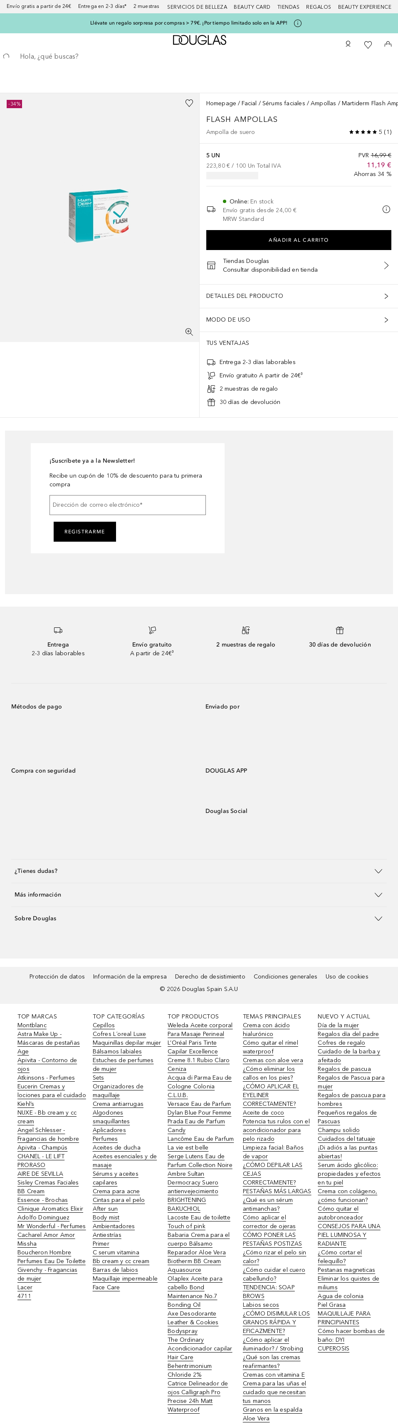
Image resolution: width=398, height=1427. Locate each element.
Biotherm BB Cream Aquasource (194, 1265)
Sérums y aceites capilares (115, 1178)
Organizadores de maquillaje (118, 1091)
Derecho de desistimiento (210, 976)
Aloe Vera (256, 1418)
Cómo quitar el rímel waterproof (270, 1047)
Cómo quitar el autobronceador (340, 1213)
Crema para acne (116, 1191)
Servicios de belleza (197, 7)
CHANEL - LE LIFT (40, 1156)
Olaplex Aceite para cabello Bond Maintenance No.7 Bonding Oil (195, 1291)
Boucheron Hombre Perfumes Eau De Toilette (51, 1257)
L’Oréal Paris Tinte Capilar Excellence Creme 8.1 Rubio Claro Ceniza (199, 1056)
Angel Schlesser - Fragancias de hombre (48, 1134)
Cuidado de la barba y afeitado (349, 1056)
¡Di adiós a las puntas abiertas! (347, 1152)
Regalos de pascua (344, 1069)
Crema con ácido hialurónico (266, 1030)
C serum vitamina (116, 1252)
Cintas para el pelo (119, 1200)
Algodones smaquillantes (111, 1117)
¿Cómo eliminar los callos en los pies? (269, 1073)
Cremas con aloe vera (273, 1060)
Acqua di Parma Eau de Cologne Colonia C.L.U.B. (200, 1086)
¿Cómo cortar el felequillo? (340, 1257)
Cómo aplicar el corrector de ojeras (269, 1222)
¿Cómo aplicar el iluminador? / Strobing (273, 1344)
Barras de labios (115, 1269)
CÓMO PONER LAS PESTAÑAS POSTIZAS (272, 1239)
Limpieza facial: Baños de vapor (273, 1152)
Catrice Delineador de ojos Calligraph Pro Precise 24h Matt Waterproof (198, 1396)
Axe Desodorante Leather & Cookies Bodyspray (193, 1322)
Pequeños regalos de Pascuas (347, 1117)
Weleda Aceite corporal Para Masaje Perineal (200, 1030)
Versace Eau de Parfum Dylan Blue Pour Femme (199, 1108)
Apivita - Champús (42, 1147)
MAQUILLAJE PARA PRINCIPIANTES (344, 1318)
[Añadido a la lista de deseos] (189, 103)
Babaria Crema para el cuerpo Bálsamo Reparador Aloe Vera (199, 1243)
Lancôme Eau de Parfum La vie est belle (201, 1143)
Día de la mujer (338, 1025)
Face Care (106, 1287)
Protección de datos (57, 976)
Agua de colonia (340, 1296)
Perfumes (105, 1138)
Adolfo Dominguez (43, 1217)
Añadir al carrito (299, 240)
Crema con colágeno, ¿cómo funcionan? (347, 1196)
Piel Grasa (332, 1304)
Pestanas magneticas (346, 1269)
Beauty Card (252, 7)
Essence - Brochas (42, 1200)
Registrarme (84, 532)
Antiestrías (107, 1235)
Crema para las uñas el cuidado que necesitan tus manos (274, 1392)
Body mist (106, 1217)
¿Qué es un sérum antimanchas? (268, 1204)
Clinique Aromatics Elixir (50, 1208)
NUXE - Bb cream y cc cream (47, 1117)
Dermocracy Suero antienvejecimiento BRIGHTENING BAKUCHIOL (193, 1195)
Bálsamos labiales (117, 1051)
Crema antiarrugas (118, 1103)
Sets (98, 1077)
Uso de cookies (347, 976)
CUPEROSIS (333, 1348)
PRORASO (31, 1165)
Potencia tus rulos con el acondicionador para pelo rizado (276, 1130)
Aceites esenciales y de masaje (125, 1161)
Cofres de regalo (341, 1042)
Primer (101, 1243)
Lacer (24, 1287)
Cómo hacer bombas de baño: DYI (351, 1335)
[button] (199, 871)
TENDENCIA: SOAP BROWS (269, 1292)
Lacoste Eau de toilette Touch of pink (199, 1222)
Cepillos (104, 1025)
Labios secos (261, 1304)
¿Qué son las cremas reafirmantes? (272, 1362)
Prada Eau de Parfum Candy (196, 1126)
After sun (105, 1208)
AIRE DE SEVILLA (40, 1173)
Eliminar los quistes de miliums (348, 1283)
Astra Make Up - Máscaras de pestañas (48, 1038)
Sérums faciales (283, 103)
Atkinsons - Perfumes (46, 1077)
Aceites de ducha (117, 1147)
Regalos (318, 7)
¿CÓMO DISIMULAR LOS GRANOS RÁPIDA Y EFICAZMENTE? (276, 1322)
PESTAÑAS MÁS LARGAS (277, 1191)
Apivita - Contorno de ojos (47, 1065)
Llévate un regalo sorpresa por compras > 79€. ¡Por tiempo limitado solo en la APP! (188, 23)
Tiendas (288, 7)
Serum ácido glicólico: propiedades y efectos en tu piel (349, 1174)
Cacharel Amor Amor (46, 1235)
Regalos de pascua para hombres (351, 1099)
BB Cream (31, 1191)
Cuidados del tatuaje (346, 1138)
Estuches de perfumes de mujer (123, 1065)
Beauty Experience (365, 7)
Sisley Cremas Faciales (48, 1182)
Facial (249, 103)
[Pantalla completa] (189, 332)
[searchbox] (199, 56)
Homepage (221, 103)
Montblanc (32, 1025)
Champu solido (339, 1130)
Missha (27, 1243)
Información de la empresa (130, 976)
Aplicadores (109, 1130)
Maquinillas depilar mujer (127, 1042)
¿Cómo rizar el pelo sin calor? (275, 1257)
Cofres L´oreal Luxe (119, 1034)
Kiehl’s (25, 1103)
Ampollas (323, 103)
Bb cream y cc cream (121, 1261)
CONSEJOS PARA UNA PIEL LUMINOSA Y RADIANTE (349, 1235)
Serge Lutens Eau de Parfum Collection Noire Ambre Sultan (200, 1165)
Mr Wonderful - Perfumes (51, 1226)
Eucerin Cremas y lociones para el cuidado (51, 1091)
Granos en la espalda (272, 1409)
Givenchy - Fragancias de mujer (47, 1274)
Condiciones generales (285, 976)
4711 (24, 1296)
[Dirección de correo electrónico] (127, 505)
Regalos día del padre (348, 1034)
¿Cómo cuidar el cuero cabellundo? (274, 1274)
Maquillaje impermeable (125, 1278)
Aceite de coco (263, 1112)
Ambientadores (114, 1226)
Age (23, 1051)
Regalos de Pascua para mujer (351, 1082)
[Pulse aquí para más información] (298, 23)
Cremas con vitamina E (274, 1374)
